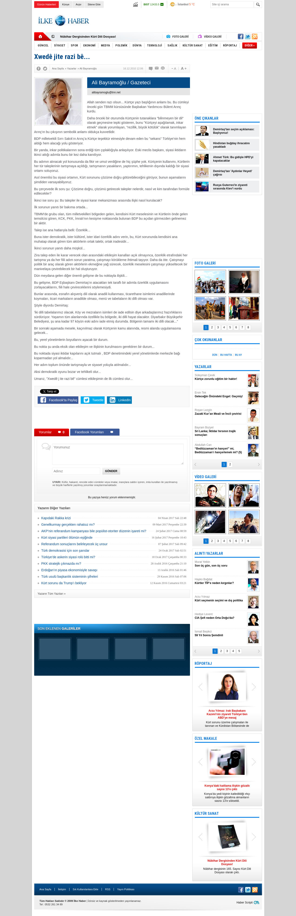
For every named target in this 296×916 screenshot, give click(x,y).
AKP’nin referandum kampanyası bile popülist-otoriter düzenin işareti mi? (93, 531)
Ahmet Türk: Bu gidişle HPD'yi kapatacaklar (233, 159)
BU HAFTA (226, 355)
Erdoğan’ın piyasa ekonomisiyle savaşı (69, 570)
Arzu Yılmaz (220, 598)
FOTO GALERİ (205, 263)
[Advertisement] (281, 81)
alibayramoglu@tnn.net (106, 92)
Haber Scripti (244, 902)
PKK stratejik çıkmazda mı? (61, 563)
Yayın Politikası (125, 889)
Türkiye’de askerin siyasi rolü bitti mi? (68, 557)
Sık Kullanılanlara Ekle (85, 889)
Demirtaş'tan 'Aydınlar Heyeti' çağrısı (232, 173)
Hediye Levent (220, 616)
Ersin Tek (220, 394)
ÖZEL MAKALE (206, 738)
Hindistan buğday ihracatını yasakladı (231, 145)
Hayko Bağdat (220, 581)
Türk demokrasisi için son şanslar (65, 550)
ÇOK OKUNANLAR (208, 340)
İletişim (62, 889)
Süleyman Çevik (220, 377)
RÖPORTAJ (203, 663)
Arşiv (78, 4)
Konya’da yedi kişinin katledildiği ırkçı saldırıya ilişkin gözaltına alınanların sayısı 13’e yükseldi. (227, 793)
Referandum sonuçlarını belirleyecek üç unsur (74, 544)
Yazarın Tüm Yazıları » (52, 593)
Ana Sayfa (45, 889)
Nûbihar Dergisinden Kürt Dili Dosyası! (88, 36)
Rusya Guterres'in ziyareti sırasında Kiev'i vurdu (230, 186)
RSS (107, 889)
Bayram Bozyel (220, 431)
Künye (65, 4)
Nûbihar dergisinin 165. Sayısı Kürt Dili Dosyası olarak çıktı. (227, 866)
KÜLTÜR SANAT (207, 813)
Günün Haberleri (46, 4)
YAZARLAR (203, 367)
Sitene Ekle (94, 4)
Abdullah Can (220, 448)
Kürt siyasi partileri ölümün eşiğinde (67, 537)
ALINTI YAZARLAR (209, 553)
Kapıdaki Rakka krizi (56, 518)
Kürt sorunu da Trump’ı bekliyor (64, 583)
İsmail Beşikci (220, 633)
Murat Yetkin (220, 563)
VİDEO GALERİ (205, 477)
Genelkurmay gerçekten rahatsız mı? (68, 524)
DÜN (214, 355)
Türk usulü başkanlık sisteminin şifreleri (69, 576)
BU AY (238, 355)
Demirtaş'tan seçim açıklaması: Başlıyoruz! (234, 131)
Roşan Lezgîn (220, 412)
